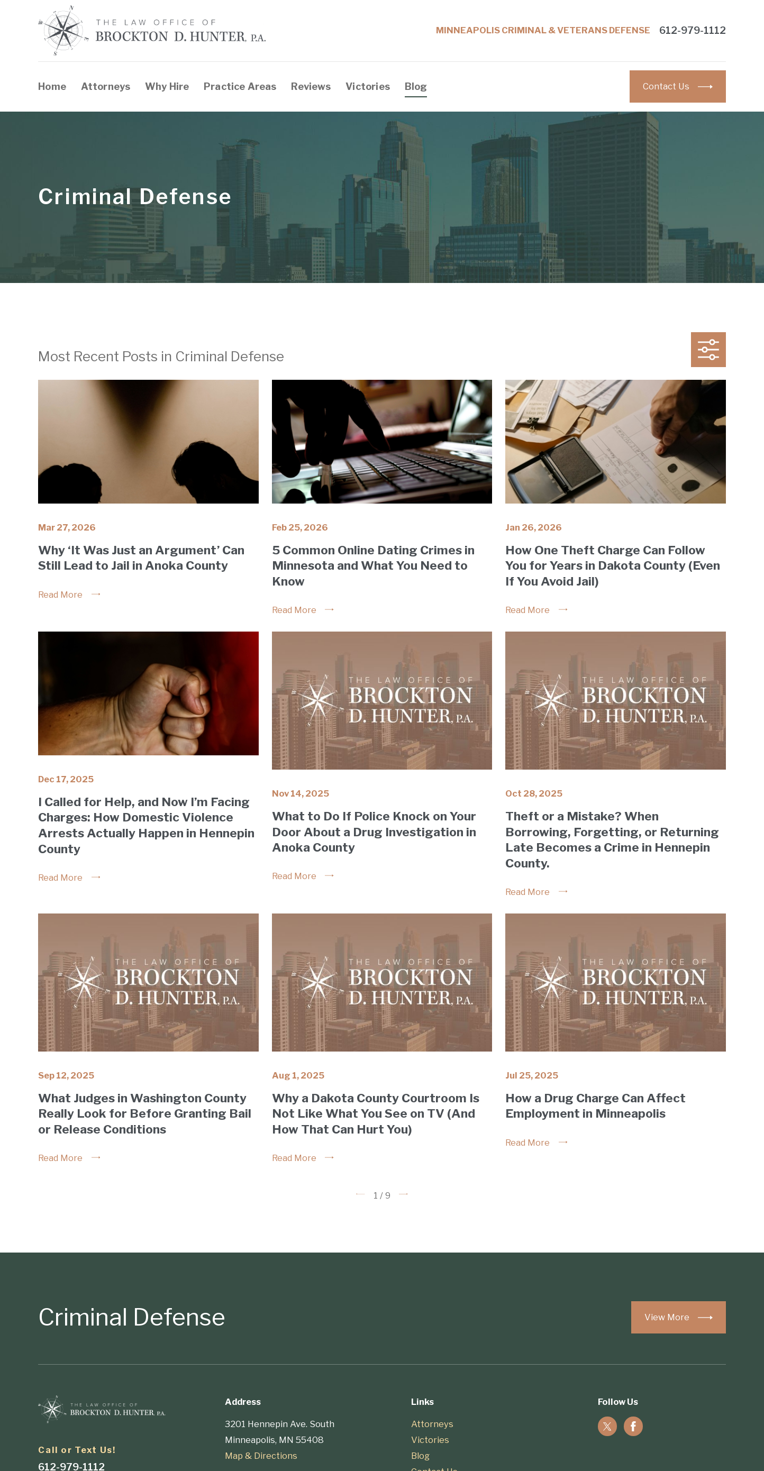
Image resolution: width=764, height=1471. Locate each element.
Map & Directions (261, 1455)
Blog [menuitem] (416, 86)
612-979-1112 (692, 30)
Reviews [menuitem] (311, 86)
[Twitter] (607, 1426)
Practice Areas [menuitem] (240, 86)
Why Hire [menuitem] (167, 86)
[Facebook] (633, 1426)
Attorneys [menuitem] (106, 86)
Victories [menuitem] (367, 86)
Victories (430, 1440)
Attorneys (432, 1424)
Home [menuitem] (52, 86)
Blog (420, 1455)
